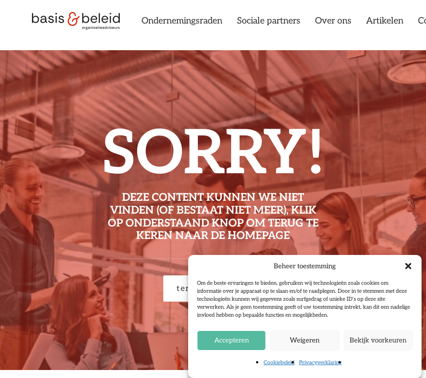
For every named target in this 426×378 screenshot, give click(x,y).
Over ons (361, 25)
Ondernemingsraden (210, 25)
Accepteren (231, 340)
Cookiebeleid (279, 362)
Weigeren (305, 340)
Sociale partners (296, 25)
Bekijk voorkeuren (378, 340)
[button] (408, 266)
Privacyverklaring (320, 362)
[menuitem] (213, 25)
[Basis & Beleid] (82, 25)
